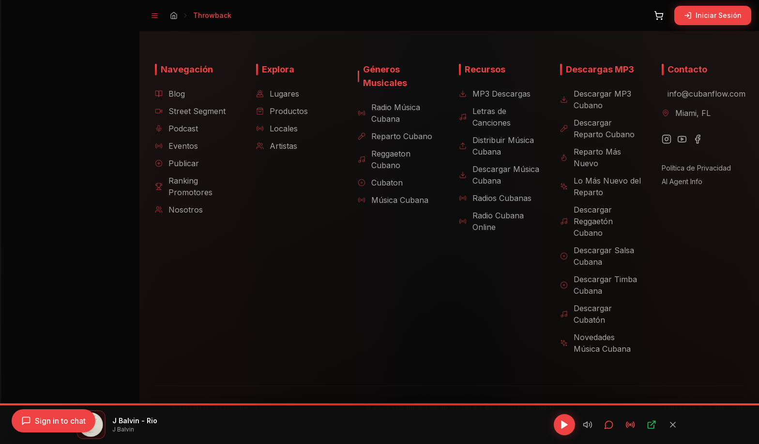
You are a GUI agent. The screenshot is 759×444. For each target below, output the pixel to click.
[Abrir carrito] (658, 15)
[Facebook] (690, 139)
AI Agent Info (674, 181)
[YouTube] (674, 139)
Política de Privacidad (688, 168)
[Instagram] (659, 139)
